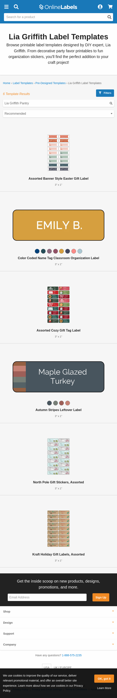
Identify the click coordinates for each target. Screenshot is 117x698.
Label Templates (23, 83)
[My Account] (100, 7)
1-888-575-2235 (72, 655)
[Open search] (109, 17)
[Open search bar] (16, 7)
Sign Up (100, 597)
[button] (6, 7)
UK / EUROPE (63, 667)
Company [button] (9, 644)
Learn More (104, 688)
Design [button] (8, 622)
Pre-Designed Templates (50, 83)
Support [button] (8, 633)
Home (6, 83)
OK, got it (104, 678)
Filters (105, 92)
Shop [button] (6, 611)
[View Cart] (110, 7)
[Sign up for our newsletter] (47, 597)
